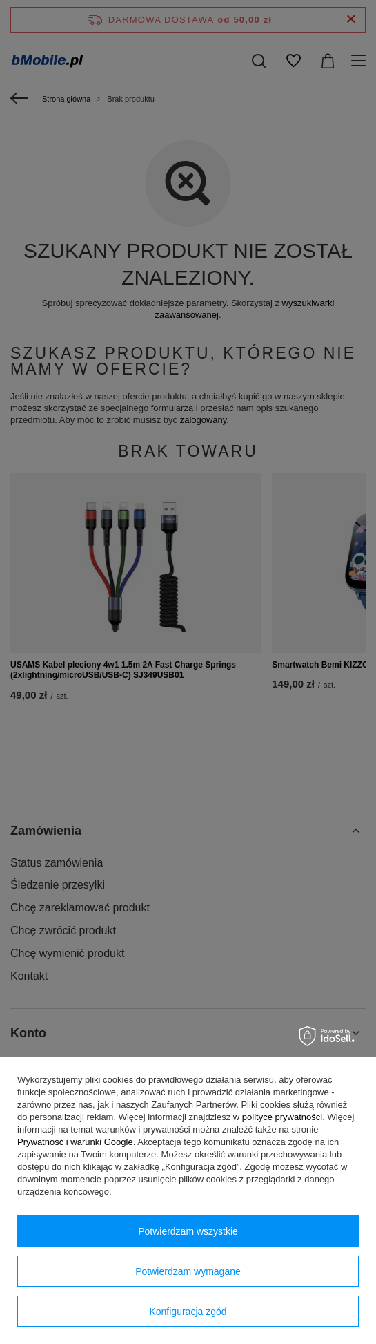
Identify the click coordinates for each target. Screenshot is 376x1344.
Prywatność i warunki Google (75, 1142)
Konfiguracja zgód (187, 1311)
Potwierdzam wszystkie (188, 1231)
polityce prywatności (282, 1117)
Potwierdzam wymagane (188, 1271)
